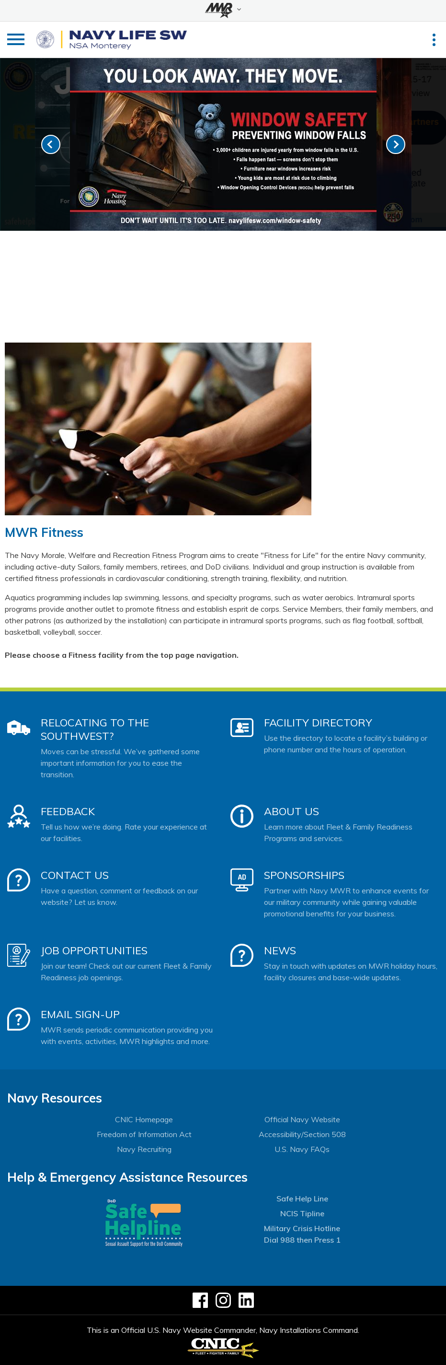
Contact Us (75, 875)
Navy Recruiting (144, 1149)
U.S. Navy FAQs (302, 1149)
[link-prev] (50, 144)
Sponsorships (304, 875)
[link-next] (395, 144)
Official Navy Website (302, 1119)
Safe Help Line (302, 1198)
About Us (291, 811)
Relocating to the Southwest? (95, 729)
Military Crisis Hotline (302, 1228)
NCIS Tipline (302, 1213)
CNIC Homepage (144, 1119)
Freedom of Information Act (144, 1134)
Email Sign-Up (80, 1014)
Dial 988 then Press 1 (302, 1240)
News (280, 950)
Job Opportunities (94, 950)
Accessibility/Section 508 (302, 1134)
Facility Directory (318, 722)
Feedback (68, 811)
